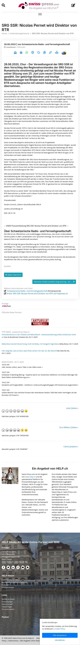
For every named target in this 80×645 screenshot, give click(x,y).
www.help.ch (30, 477)
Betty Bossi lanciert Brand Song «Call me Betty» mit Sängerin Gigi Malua (30, 344)
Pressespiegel (7, 601)
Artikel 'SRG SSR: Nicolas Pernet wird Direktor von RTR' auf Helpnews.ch (37, 293)
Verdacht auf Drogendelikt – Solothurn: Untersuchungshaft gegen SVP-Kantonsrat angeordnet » (40, 385)
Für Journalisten (8, 609)
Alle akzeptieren (60, 635)
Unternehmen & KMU (10, 579)
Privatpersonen (8, 587)
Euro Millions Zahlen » (68, 427)
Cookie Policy (59, 629)
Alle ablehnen (60, 640)
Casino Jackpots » (71, 446)
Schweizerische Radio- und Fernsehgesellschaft (27, 291)
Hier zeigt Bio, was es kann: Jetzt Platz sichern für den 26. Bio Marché (29, 351)
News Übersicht (13, 275)
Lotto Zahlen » (72, 408)
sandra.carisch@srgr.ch (13, 209)
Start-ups (5, 585)
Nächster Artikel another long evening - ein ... (54, 281)
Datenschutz (13, 640)
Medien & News (8, 599)
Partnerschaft (7, 604)
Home (4, 33)
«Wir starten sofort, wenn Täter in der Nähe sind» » (22, 367)
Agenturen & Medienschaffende (14, 582)
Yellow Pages (7, 606)
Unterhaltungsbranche (19, 33)
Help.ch (31, 638)
